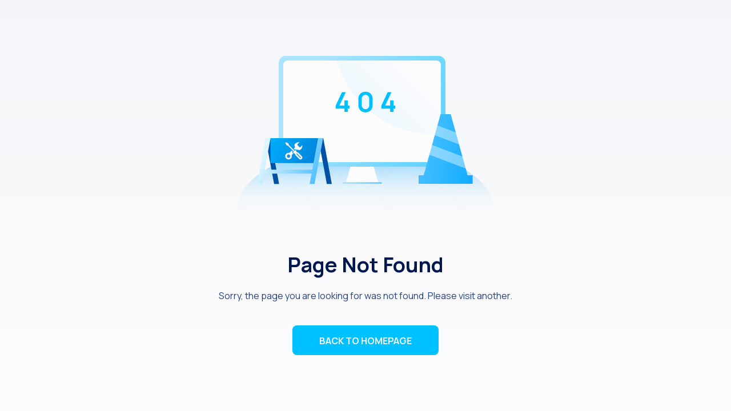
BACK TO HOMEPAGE (365, 341)
